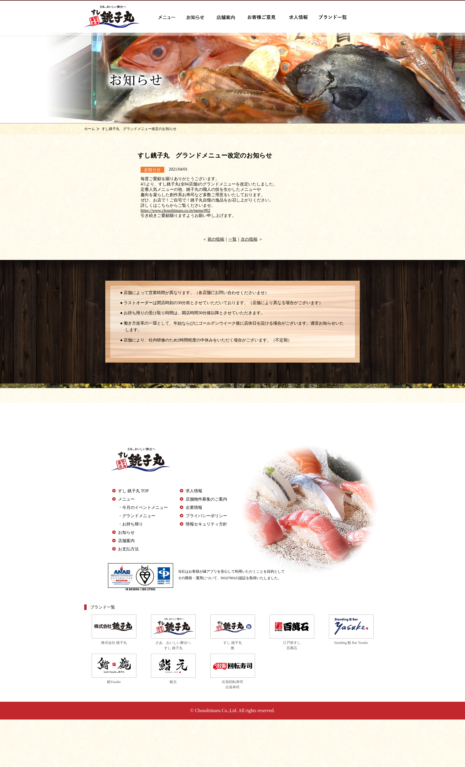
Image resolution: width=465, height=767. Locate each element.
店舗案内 (126, 541)
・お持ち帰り (130, 524)
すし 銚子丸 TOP (133, 491)
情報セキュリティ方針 (206, 524)
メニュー (126, 499)
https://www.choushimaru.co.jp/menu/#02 (175, 210)
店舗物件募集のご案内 (206, 499)
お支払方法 (128, 549)
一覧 (232, 239)
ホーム (89, 129)
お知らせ (126, 532)
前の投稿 (216, 239)
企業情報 (194, 507)
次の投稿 (249, 239)
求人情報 (194, 491)
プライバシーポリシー (206, 516)
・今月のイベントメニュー (143, 507)
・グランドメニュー (136, 516)
